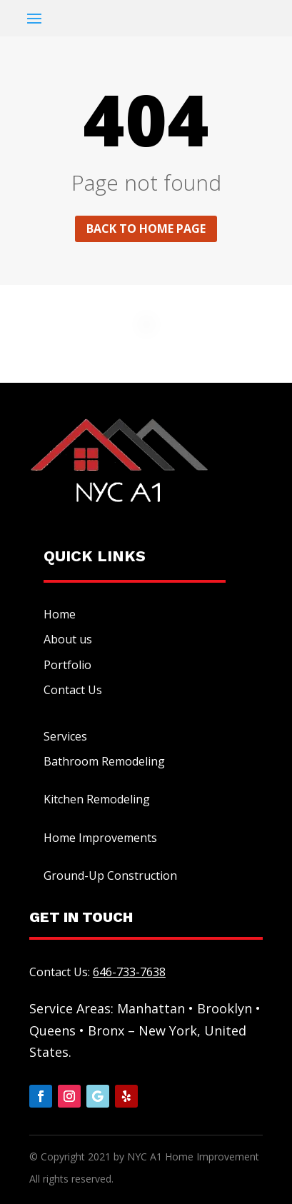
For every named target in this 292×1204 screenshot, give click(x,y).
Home (60, 614)
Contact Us (73, 690)
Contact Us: (97, 972)
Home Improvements (100, 838)
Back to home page (146, 228)
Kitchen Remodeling (97, 799)
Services (65, 736)
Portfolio (67, 665)
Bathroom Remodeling (104, 761)
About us (68, 639)
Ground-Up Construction (110, 875)
